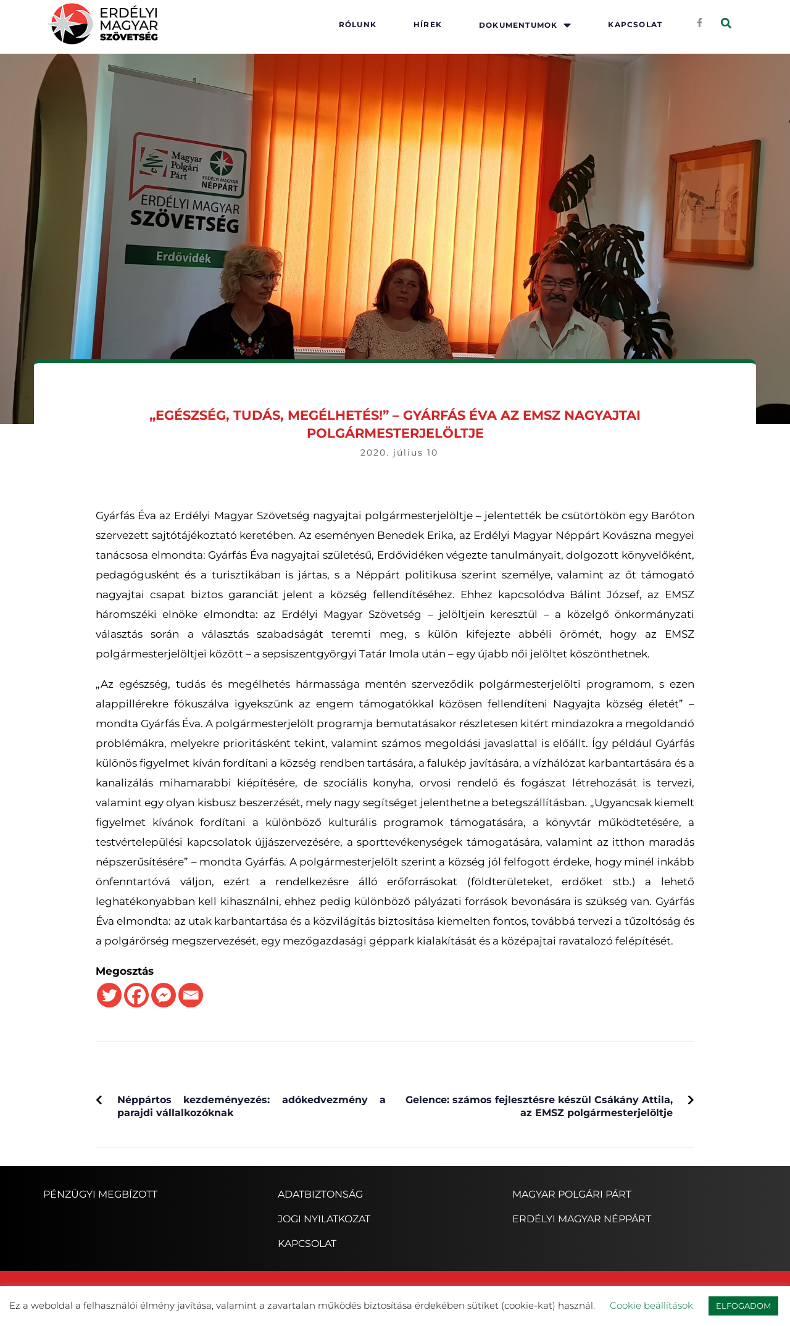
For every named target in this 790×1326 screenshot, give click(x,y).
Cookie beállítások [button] (651, 1305)
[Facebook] (136, 995)
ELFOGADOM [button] (743, 1306)
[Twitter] (109, 995)
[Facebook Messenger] (163, 995)
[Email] (190, 995)
